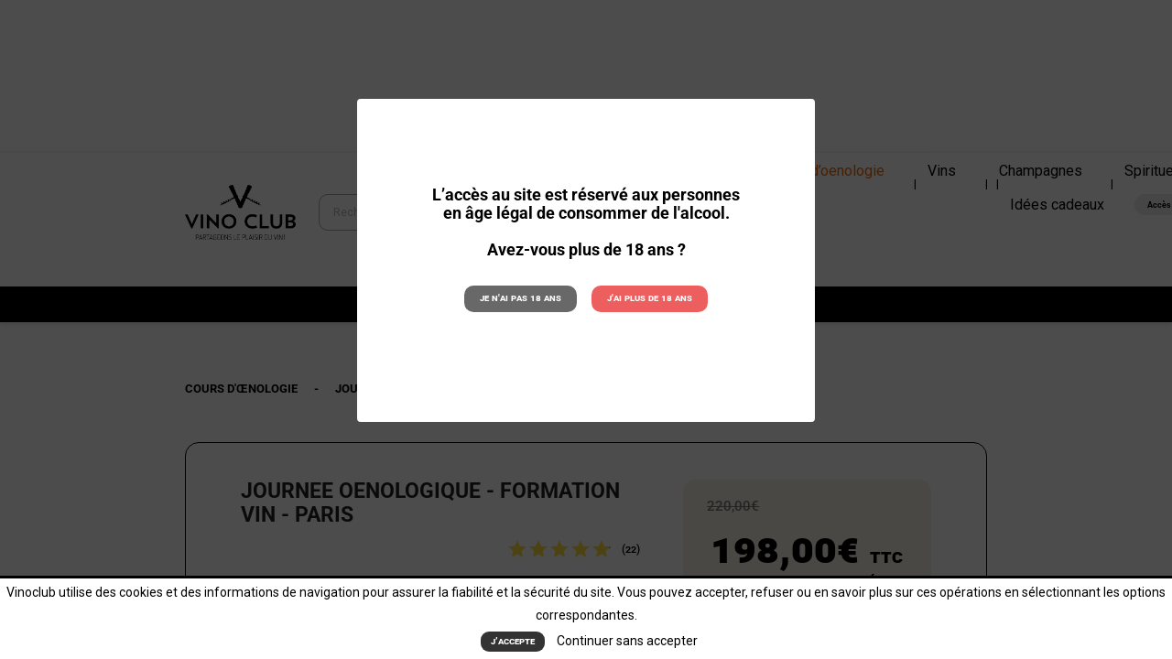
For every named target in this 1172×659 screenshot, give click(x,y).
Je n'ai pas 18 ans (520, 298)
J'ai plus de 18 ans (649, 298)
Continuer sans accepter (627, 640)
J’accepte (513, 641)
